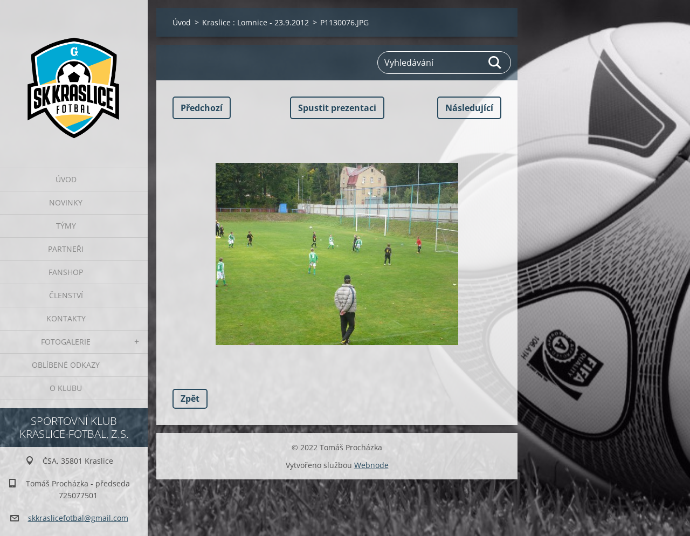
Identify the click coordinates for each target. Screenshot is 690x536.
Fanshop (66, 272)
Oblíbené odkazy (66, 365)
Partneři (66, 249)
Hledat (495, 62)
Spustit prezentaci (337, 108)
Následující (469, 108)
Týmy (66, 226)
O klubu (66, 388)
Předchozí (202, 108)
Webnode (371, 465)
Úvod (66, 179)
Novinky (65, 202)
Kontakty (66, 318)
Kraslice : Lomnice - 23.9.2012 (255, 22)
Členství (66, 295)
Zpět (190, 398)
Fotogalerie (66, 341)
